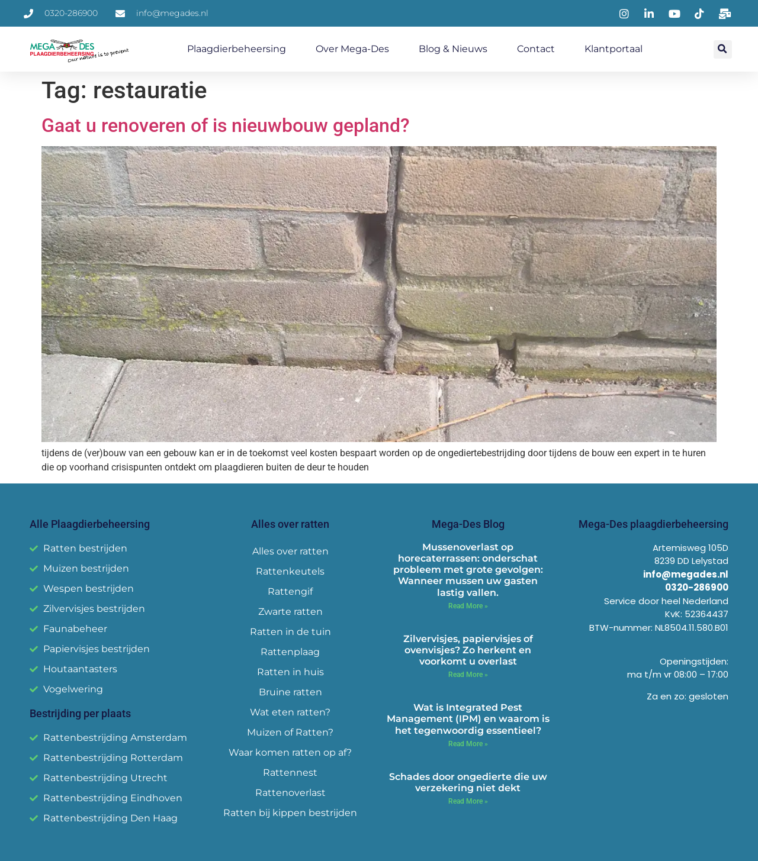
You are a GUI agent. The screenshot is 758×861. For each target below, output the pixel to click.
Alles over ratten (290, 551)
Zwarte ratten (290, 611)
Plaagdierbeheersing (236, 48)
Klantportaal (613, 48)
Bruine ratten (290, 692)
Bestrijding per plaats (80, 713)
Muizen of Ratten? (290, 732)
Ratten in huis (290, 672)
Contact (536, 48)
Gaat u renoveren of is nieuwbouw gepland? (225, 125)
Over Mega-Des (352, 48)
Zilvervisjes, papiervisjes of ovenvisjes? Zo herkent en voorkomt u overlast (468, 650)
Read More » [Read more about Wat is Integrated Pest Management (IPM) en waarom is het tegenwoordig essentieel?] (468, 744)
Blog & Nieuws (453, 48)
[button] (723, 49)
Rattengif (290, 591)
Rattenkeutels (290, 571)
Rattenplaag (290, 651)
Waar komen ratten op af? (290, 752)
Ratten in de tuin (290, 631)
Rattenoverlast (290, 792)
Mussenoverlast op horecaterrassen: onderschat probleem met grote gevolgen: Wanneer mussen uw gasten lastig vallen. (468, 569)
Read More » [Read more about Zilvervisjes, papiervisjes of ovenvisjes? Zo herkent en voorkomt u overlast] (468, 674)
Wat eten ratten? (290, 712)
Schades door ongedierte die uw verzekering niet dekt (468, 782)
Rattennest (290, 772)
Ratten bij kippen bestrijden (290, 812)
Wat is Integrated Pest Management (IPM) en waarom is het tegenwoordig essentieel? (468, 719)
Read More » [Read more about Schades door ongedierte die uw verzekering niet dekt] (468, 801)
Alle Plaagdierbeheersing (90, 524)
